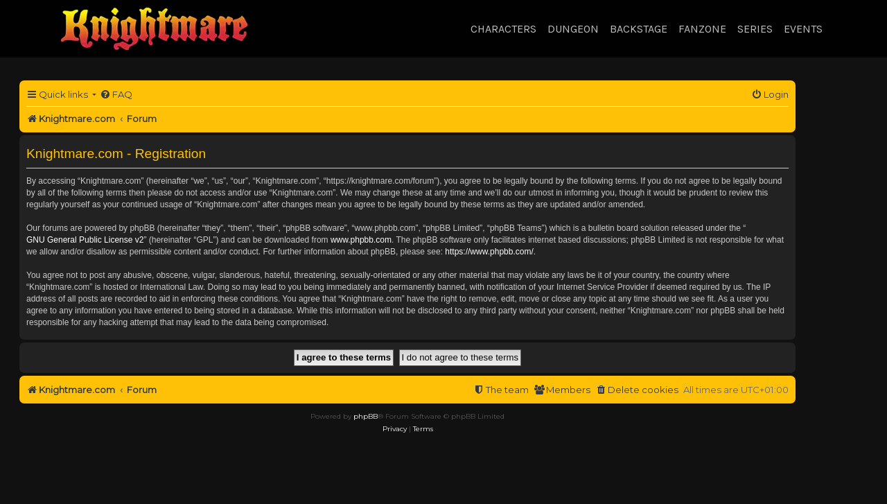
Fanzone (702, 28)
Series (755, 28)
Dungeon (573, 28)
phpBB (365, 416)
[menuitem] (116, 95)
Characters (503, 28)
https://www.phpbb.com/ (489, 252)
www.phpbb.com (361, 240)
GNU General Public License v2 (84, 240)
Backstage (638, 28)
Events (803, 28)
